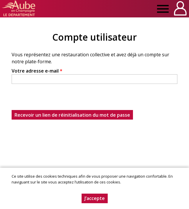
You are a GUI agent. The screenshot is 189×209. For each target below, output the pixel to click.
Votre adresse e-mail (37, 71)
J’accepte (94, 198)
